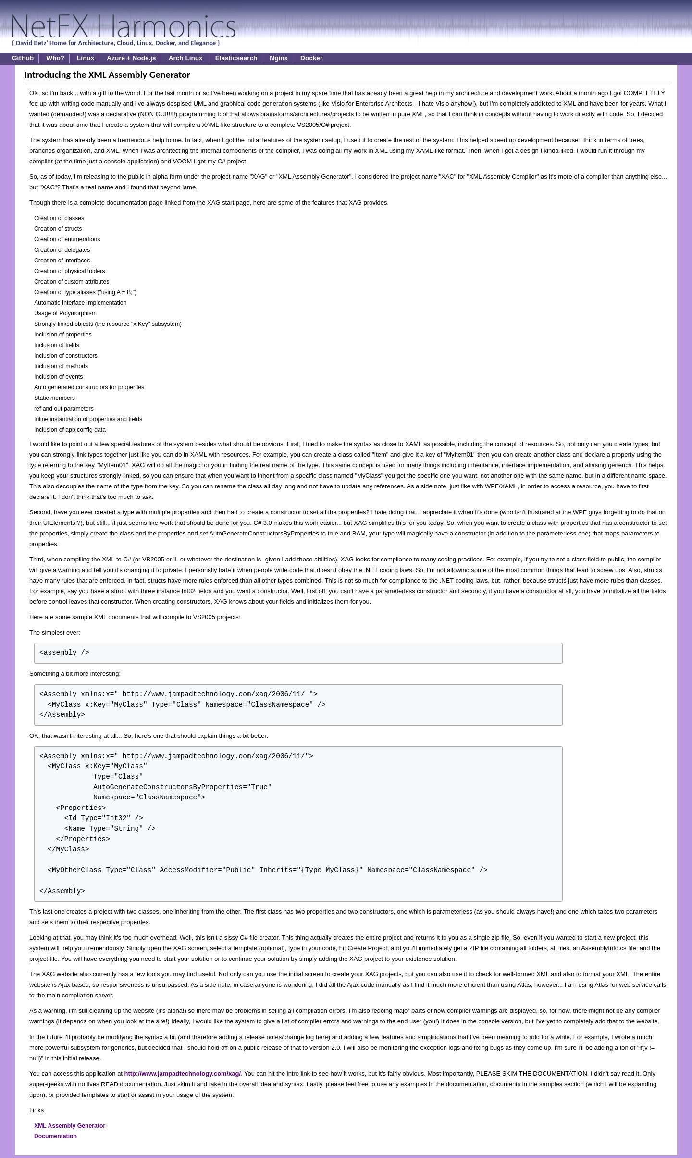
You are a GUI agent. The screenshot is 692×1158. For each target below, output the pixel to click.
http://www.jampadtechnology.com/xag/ (182, 1073)
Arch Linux (186, 58)
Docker (311, 58)
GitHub (23, 58)
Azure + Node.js (131, 58)
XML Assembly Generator (69, 1125)
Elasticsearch (236, 58)
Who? (55, 58)
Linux (85, 58)
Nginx (279, 58)
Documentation (55, 1136)
